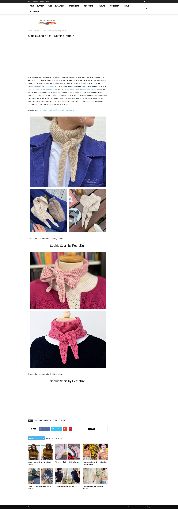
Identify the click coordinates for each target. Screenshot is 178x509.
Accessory (115, 6)
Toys (32, 6)
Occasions (35, 11)
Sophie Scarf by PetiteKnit (68, 246)
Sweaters (60, 6)
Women (35, 1)
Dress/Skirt (75, 6)
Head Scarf (38, 420)
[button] (147, 8)
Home (42, 1)
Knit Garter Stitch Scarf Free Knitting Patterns (56, 110)
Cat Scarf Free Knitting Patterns (40, 89)
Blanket (40, 6)
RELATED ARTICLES (36, 438)
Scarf (55, 420)
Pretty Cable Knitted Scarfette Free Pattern (79, 89)
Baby (29, 1)
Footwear (89, 6)
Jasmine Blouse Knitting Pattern (66, 486)
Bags (47, 1)
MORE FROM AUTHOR (54, 438)
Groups (102, 6)
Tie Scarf (62, 420)
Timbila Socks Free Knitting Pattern (67, 462)
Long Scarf (47, 420)
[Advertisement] (108, 22)
